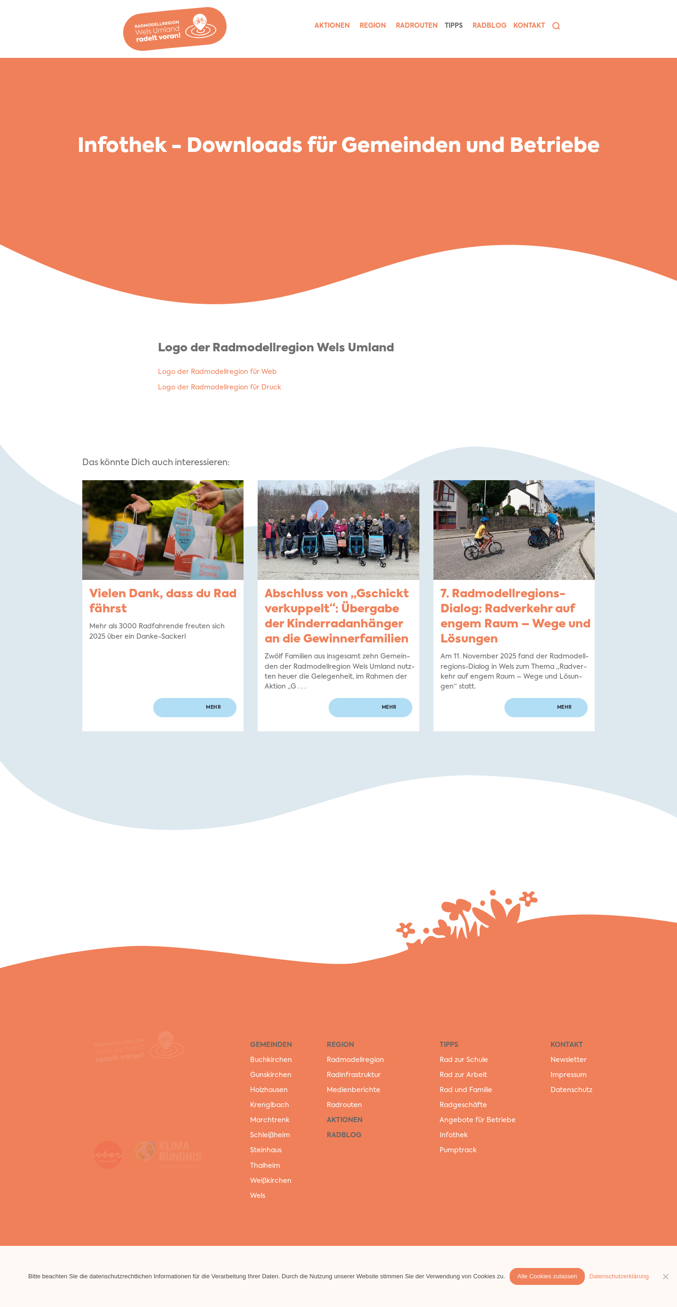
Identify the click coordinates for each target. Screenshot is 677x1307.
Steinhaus (266, 1150)
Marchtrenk (270, 1120)
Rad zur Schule (464, 1060)
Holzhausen (269, 1090)
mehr (213, 707)
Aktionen (344, 1120)
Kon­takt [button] (529, 26)
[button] (556, 25)
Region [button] (373, 26)
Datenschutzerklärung (619, 1276)
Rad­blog (489, 26)
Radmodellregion (355, 1060)
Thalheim (265, 1166)
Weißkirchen (270, 1181)
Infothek (454, 1135)
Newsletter (569, 1060)
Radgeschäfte (463, 1105)
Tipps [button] (454, 26)
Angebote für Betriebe (478, 1120)
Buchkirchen (271, 1060)
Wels (257, 1196)
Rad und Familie (466, 1090)
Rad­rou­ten (417, 26)
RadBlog (344, 1135)
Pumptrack (458, 1150)
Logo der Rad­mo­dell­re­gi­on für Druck (219, 387)
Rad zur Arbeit (463, 1075)
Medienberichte (353, 1090)
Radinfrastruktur (354, 1075)
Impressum (569, 1075)
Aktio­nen (332, 26)
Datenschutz (571, 1090)
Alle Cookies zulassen (547, 1276)
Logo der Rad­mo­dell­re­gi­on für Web (217, 372)
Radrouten (344, 1105)
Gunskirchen (270, 1075)
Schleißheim (270, 1135)
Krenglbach (269, 1105)
